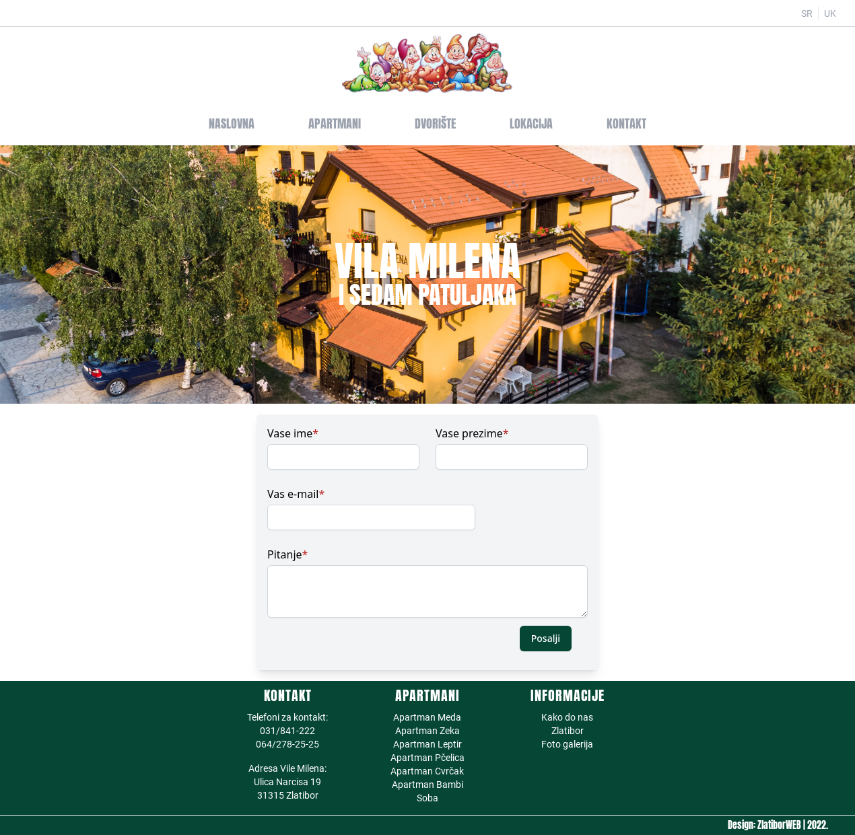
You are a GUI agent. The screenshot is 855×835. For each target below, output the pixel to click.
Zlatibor (567, 730)
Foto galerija (567, 744)
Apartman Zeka (427, 730)
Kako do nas (567, 717)
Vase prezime (472, 433)
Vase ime (292, 433)
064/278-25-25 (287, 744)
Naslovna (231, 123)
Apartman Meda (427, 717)
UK (830, 13)
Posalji (545, 638)
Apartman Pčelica (427, 757)
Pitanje (287, 554)
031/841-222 (287, 730)
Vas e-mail (295, 493)
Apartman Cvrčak (427, 771)
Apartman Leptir (427, 744)
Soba (427, 798)
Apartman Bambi (427, 784)
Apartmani (334, 123)
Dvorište (435, 123)
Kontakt (626, 123)
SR (807, 13)
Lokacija (531, 123)
